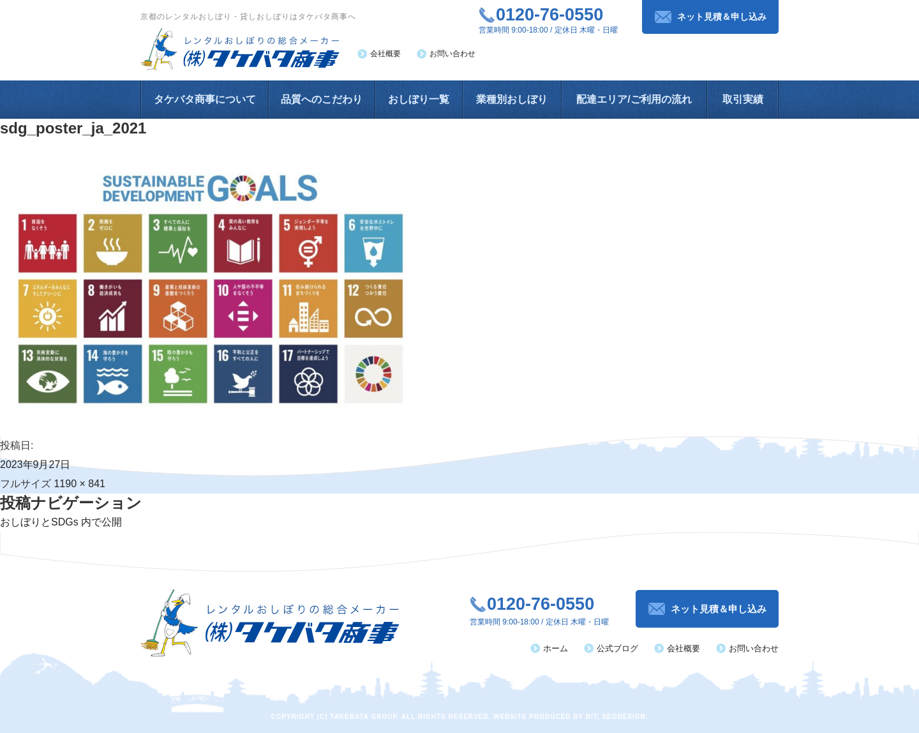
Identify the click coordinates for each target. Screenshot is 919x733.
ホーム (555, 648)
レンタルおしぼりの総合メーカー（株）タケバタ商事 (240, 49)
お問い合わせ (452, 53)
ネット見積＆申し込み (721, 16)
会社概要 (385, 53)
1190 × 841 (79, 483)
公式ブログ (617, 648)
